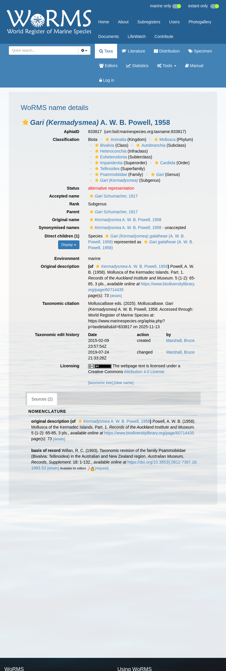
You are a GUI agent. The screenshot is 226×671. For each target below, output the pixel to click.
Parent (73, 211)
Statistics (137, 65)
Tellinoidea (106, 168)
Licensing (69, 366)
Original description (60, 266)
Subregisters (148, 22)
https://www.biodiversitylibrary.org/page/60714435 (149, 433)
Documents (108, 36)
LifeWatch (137, 36)
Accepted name (64, 196)
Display (68, 245)
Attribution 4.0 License (144, 371)
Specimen (200, 51)
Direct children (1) (62, 236)
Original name (65, 219)
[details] (116, 296)
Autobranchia (150, 145)
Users (174, 22)
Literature (133, 51)
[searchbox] (41, 50)
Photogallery (200, 22)
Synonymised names (59, 227)
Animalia (115, 139)
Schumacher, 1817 (113, 196)
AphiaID (71, 131)
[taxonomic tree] (100, 383)
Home (103, 22)
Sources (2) (42, 399)
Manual (194, 65)
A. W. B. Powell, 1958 (124, 219)
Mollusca (164, 139)
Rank (74, 204)
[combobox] (43, 50)
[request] (101, 468)
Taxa (106, 51)
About (123, 22)
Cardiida (164, 162)
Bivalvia (103, 145)
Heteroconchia (109, 151)
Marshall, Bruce (180, 340)
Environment (66, 258)
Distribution (167, 51)
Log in (106, 80)
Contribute (163, 36)
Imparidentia (108, 162)
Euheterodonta (110, 157)
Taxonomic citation (60, 303)
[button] (25, 122)
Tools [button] (166, 65)
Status (73, 188)
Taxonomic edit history (57, 334)
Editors (108, 65)
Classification (66, 139)
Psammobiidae (110, 174)
